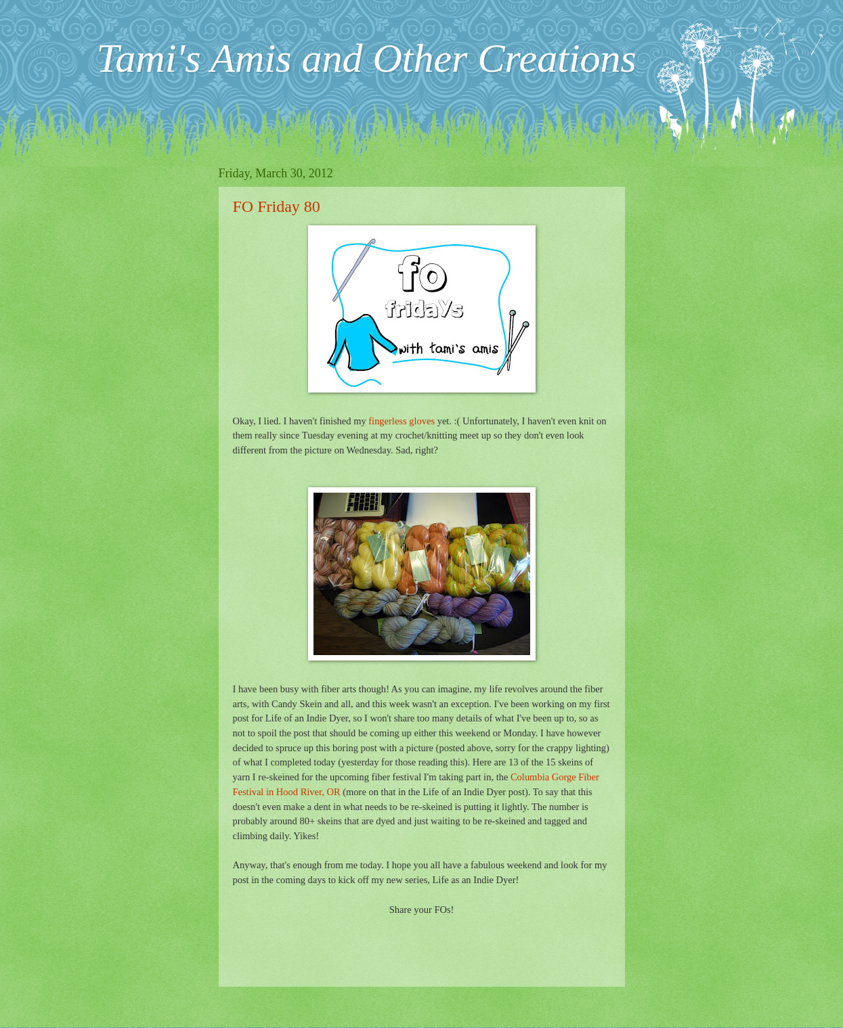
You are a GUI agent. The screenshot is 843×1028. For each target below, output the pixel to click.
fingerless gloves (401, 421)
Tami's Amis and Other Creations (366, 58)
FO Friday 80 (276, 206)
